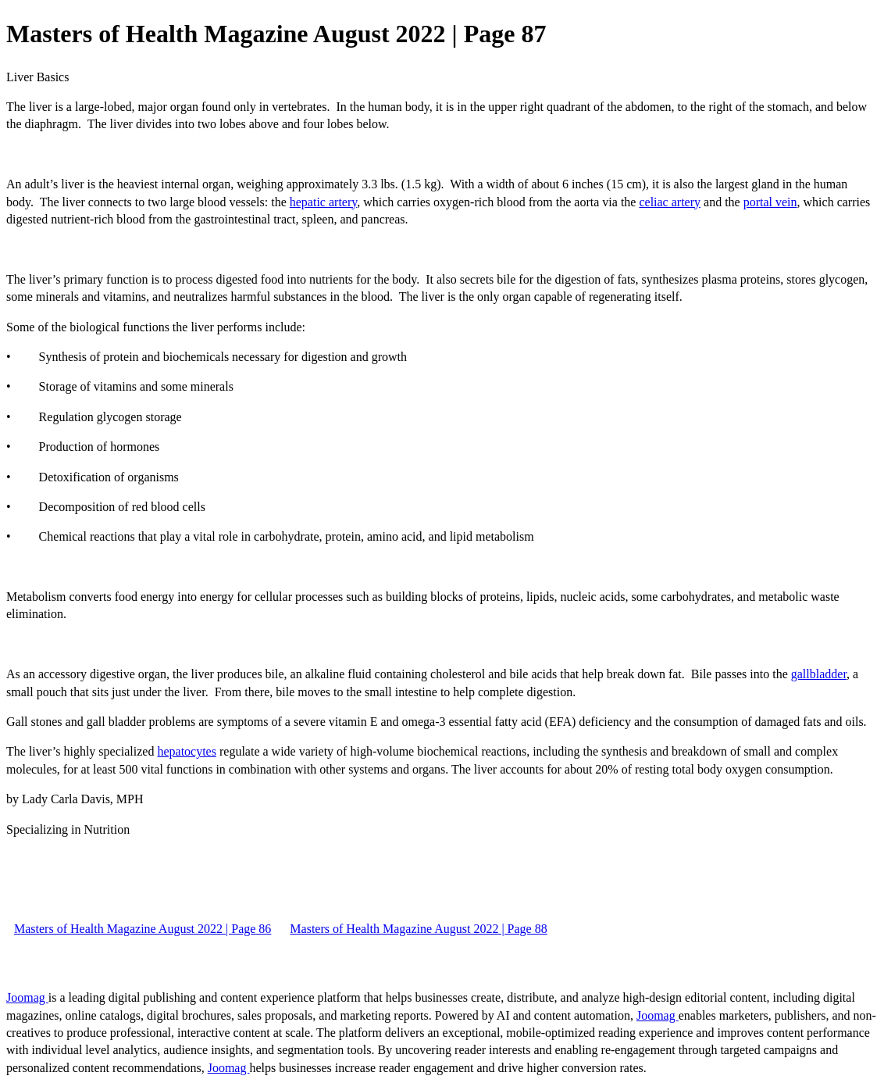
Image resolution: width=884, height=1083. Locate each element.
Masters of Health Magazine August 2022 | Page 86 (142, 928)
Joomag (27, 997)
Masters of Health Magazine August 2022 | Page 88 (418, 928)
